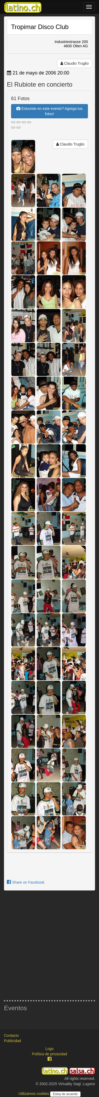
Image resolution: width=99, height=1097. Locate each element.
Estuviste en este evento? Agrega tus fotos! (49, 111)
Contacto (11, 1035)
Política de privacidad (49, 1054)
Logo (49, 1049)
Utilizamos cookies (34, 1093)
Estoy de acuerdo (65, 1094)
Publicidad (12, 1041)
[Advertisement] (49, 945)
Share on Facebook (25, 882)
